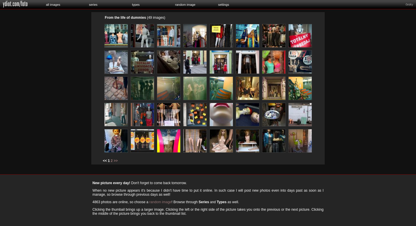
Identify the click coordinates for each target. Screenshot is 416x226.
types (136, 4)
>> (116, 161)
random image (185, 4)
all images (53, 4)
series (93, 4)
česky (409, 4)
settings (223, 4)
